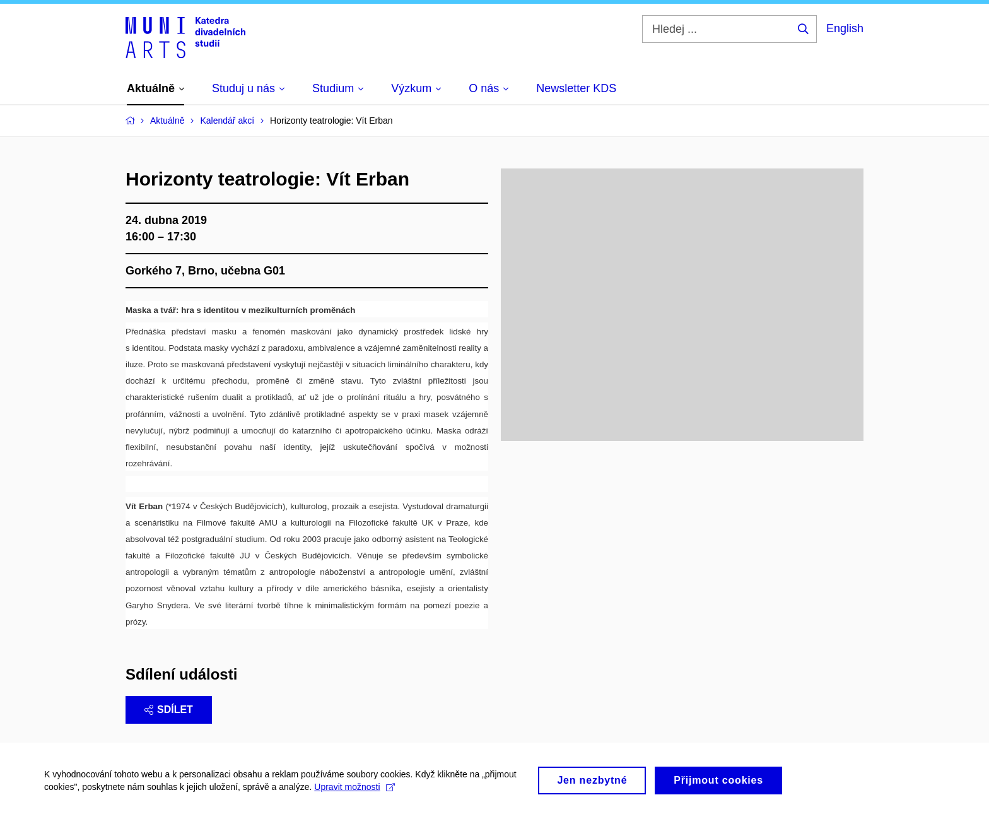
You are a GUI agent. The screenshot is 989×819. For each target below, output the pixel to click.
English (844, 28)
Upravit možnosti (354, 792)
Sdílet (168, 709)
